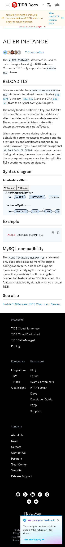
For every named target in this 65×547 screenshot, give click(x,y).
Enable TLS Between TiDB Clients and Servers (32, 304)
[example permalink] (22, 221)
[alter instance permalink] (51, 41)
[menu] (7, 4)
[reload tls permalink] (30, 81)
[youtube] (36, 501)
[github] (18, 494)
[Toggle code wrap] (53, 232)
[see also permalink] (22, 295)
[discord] (29, 501)
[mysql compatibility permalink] (46, 249)
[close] (58, 520)
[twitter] (25, 494)
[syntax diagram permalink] (35, 171)
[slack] (47, 494)
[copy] (58, 232)
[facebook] (40, 494)
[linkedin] (32, 494)
